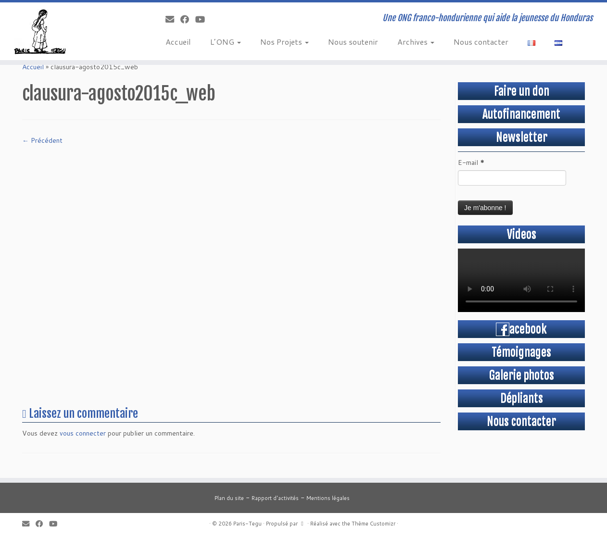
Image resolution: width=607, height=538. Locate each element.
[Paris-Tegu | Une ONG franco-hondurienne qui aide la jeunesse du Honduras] (70, 31)
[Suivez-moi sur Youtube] (203, 19)
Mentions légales (328, 498)
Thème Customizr (373, 523)
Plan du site (229, 498)
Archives (415, 41)
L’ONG (225, 41)
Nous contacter (481, 41)
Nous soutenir (353, 41)
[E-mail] (172, 19)
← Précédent (42, 140)
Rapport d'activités (275, 498)
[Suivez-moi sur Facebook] (187, 19)
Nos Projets (284, 41)
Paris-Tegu (247, 523)
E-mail (471, 162)
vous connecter (83, 433)
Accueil (178, 41)
